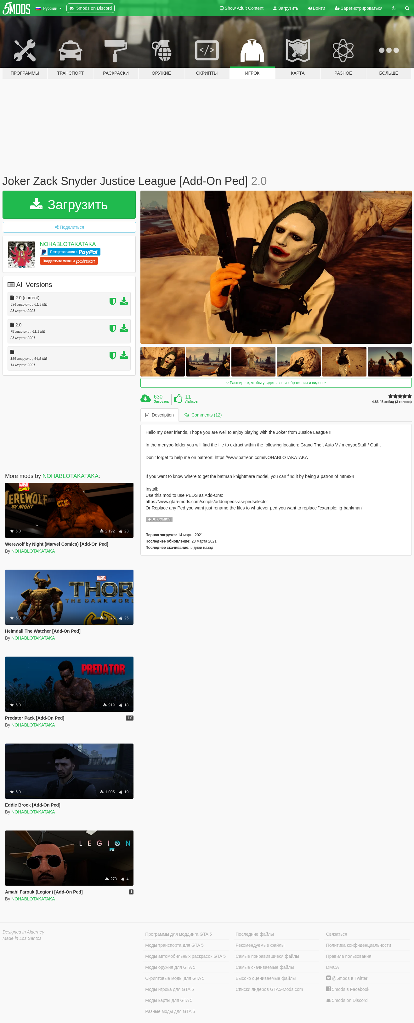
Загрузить (285, 8)
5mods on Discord (347, 1000)
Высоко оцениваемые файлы (266, 978)
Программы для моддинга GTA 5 (178, 934)
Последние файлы (255, 934)
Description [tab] (159, 414)
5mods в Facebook (348, 989)
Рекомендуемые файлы (260, 945)
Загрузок (161, 401)
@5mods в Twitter (347, 978)
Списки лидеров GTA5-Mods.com (269, 989)
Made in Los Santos (22, 938)
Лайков (191, 401)
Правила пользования (348, 956)
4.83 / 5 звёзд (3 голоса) (392, 402)
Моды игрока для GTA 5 (169, 989)
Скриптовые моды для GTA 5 (174, 978)
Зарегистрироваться (359, 8)
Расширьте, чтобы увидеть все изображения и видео (276, 383)
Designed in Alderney (23, 931)
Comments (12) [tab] (203, 414)
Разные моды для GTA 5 (170, 1011)
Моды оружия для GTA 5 (170, 967)
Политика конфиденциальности (358, 945)
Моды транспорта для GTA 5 (174, 945)
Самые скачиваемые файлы (265, 967)
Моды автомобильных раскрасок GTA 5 (185, 956)
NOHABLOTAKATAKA (68, 244)
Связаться (336, 934)
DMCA (332, 967)
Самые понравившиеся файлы (267, 956)
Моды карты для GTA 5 (168, 1000)
